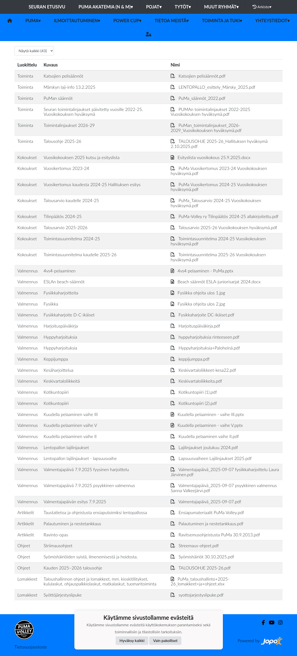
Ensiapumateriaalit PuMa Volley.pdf (207, 512)
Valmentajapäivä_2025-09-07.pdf (206, 501)
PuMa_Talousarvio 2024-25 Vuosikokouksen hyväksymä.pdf (216, 203)
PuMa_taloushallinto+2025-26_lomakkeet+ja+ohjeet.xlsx (200, 581)
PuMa (33, 20)
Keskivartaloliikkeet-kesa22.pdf (203, 370)
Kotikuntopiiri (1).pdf (194, 392)
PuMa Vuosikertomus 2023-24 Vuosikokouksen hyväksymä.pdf (219, 171)
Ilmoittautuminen (77, 20)
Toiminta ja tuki (222, 20)
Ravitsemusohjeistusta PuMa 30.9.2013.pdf (215, 534)
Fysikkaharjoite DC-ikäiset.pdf (202, 314)
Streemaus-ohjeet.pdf (195, 545)
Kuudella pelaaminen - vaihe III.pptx (207, 414)
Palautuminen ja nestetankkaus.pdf (207, 523)
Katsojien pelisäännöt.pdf (198, 76)
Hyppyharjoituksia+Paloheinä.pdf (205, 347)
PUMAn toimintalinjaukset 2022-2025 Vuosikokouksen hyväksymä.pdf (210, 112)
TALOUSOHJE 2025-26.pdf (201, 567)
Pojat (154, 6)
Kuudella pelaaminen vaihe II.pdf (205, 436)
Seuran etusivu (47, 6)
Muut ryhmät (221, 6)
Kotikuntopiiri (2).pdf (194, 403)
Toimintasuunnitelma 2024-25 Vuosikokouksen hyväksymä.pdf (218, 241)
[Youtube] (269, 622)
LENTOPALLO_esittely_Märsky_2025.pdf (213, 87)
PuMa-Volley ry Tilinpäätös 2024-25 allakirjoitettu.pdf (224, 216)
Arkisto (262, 7)
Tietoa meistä (172, 20)
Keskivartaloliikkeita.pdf (196, 381)
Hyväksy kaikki (132, 640)
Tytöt (183, 6)
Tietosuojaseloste (30, 646)
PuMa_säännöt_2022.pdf (198, 98)
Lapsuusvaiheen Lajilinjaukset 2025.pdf (211, 458)
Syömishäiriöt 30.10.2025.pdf (202, 556)
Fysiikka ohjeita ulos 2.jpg (198, 303)
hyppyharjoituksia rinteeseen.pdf (205, 337)
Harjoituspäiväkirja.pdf (195, 325)
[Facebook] (261, 622)
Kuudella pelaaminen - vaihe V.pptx (207, 425)
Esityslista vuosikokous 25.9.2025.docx (210, 157)
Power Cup (127, 20)
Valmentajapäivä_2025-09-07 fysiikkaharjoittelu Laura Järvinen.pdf (225, 472)
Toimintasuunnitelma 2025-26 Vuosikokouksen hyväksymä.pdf (218, 257)
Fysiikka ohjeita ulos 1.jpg (198, 292)
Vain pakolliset (165, 640)
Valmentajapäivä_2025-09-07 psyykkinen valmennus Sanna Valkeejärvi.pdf (224, 488)
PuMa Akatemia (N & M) (105, 6)
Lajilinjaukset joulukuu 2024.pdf (204, 447)
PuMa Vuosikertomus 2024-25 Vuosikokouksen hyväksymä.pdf (219, 187)
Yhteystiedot (272, 20)
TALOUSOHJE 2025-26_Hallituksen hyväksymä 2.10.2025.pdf (219, 143)
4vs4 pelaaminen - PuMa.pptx (202, 270)
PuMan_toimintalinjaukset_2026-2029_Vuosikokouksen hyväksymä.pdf (206, 128)
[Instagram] (278, 622)
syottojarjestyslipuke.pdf (197, 595)
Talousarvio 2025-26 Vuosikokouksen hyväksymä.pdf (224, 227)
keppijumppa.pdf (190, 359)
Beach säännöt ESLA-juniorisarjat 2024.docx (216, 281)
